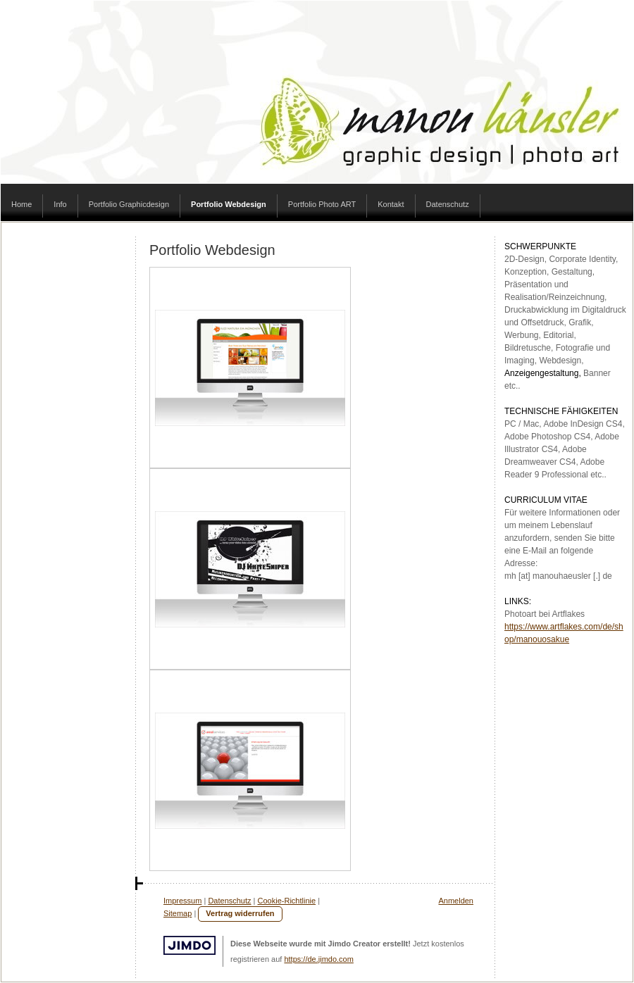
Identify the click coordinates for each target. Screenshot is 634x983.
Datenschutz (229, 900)
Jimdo (189, 945)
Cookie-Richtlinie (287, 900)
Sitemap (177, 913)
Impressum (182, 900)
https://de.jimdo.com (318, 959)
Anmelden (455, 900)
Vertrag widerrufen (240, 913)
